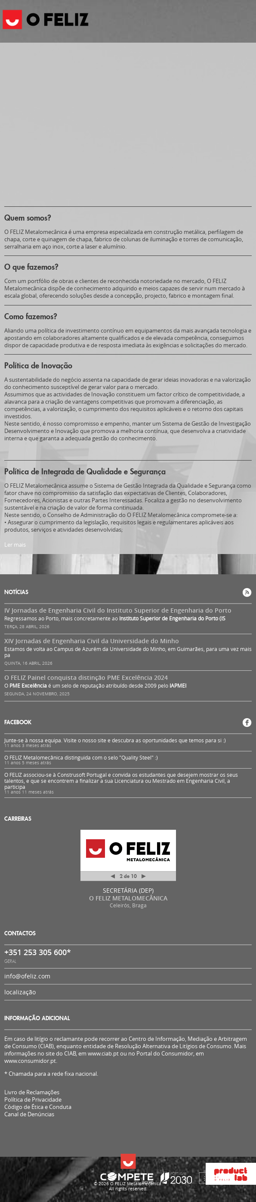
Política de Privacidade (33, 1099)
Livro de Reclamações (31, 1092)
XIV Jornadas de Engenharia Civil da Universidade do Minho (91, 641)
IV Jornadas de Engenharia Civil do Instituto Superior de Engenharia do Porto (117, 610)
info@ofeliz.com (27, 976)
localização (20, 992)
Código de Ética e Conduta (37, 1107)
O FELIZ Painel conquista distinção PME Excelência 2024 (86, 677)
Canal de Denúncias (29, 1114)
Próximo (144, 876)
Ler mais (15, 544)
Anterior (113, 877)
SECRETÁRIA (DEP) (128, 890)
